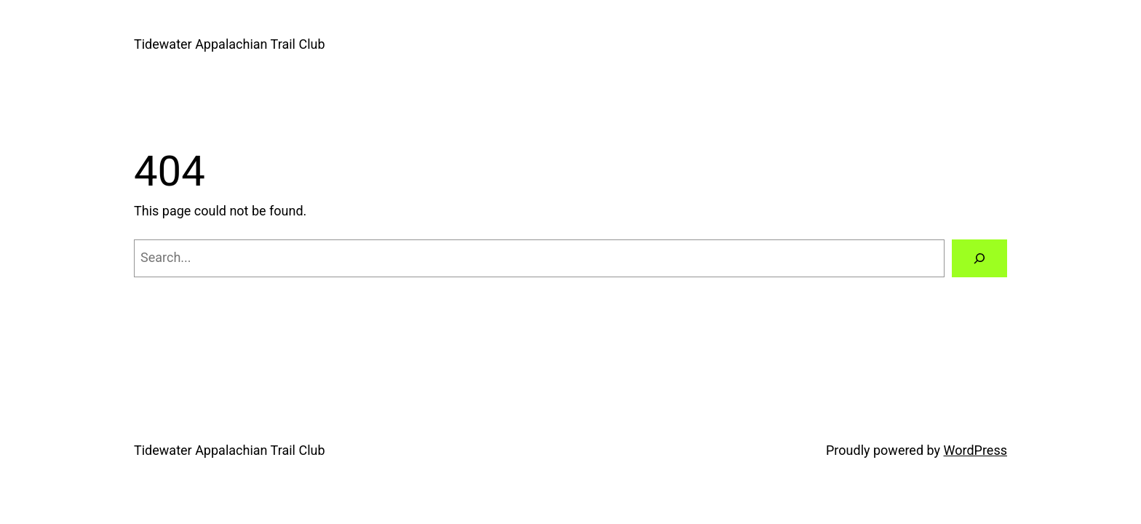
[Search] (979, 258)
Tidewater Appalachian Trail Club (229, 44)
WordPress (975, 450)
